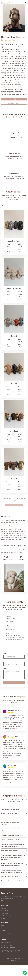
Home (2, 925)
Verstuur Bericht (14, 682)
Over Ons (3, 928)
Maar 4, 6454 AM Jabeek (13, 635)
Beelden (3, 908)
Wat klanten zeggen (6, 933)
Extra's (3, 918)
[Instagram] (2, 901)
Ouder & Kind (4, 913)
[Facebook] (5, 901)
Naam (4, 653)
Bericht (5, 668)
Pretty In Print (7, 3)
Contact (3, 930)
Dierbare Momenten (6, 915)
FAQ (2, 935)
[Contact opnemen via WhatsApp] (25, 972)
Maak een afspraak (14, 99)
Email (4, 661)
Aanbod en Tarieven (14, 103)
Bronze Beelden (5, 911)
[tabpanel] (14, 351)
